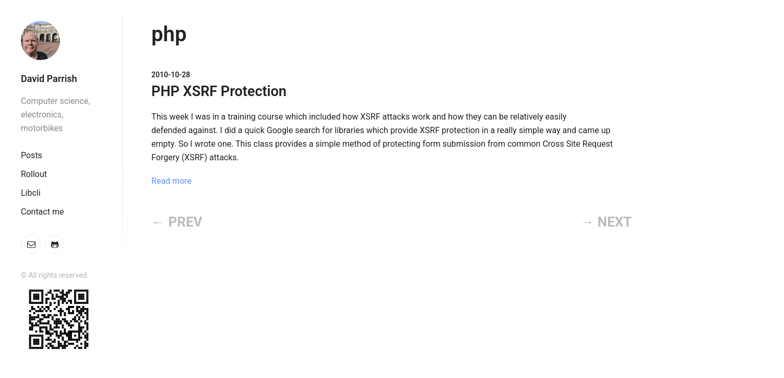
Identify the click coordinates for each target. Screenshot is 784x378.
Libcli (31, 193)
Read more (171, 181)
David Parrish (49, 78)
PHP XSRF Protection (219, 91)
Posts (31, 155)
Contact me (42, 212)
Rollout (34, 174)
